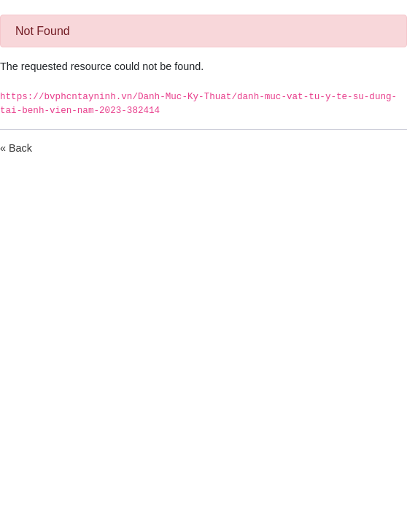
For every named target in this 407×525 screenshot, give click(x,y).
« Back (16, 148)
